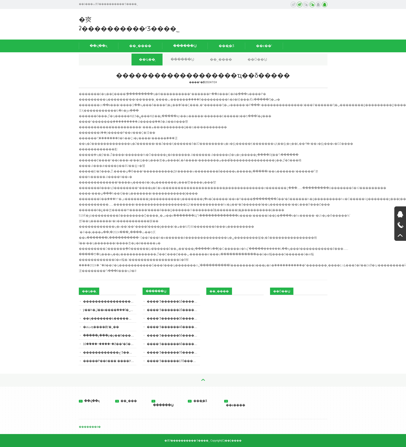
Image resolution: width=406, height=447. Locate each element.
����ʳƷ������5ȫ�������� (173, 335)
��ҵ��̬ (147, 59)
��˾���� (140, 46)
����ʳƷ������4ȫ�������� (173, 327)
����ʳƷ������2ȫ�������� (173, 310)
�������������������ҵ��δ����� (109, 301)
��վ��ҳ (98, 46)
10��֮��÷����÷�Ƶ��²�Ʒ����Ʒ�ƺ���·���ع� (109, 344)
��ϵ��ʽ (264, 46)
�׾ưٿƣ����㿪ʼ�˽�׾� (101, 327)
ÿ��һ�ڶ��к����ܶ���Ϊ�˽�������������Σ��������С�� (109, 310)
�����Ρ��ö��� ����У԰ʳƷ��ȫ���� (109, 361)
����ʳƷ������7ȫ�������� (173, 352)
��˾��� (126, 401)
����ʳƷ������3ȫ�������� (173, 318)
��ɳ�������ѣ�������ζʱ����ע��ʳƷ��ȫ (109, 318)
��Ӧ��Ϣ (257, 59)
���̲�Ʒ (226, 46)
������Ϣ (185, 46)
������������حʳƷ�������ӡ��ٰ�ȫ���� (109, 352)
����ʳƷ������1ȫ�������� (173, 301)
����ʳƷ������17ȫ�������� (173, 361)
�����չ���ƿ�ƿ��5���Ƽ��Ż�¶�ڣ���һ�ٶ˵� (109, 335)
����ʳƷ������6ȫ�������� (173, 344)
